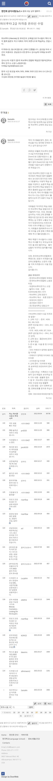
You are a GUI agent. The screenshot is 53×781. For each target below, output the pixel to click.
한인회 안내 (13, 735)
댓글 (49, 131)
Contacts (6, 743)
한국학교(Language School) (13, 739)
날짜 (38, 408)
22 (14, 712)
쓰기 (37, 703)
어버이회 (24, 735)
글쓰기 (32, 16)
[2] (10, 697)
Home (3, 735)
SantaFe (5, 28)
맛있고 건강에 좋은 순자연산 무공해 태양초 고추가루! (13, 623)
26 (32, 712)
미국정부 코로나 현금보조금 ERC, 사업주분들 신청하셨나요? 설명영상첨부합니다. (13, 586)
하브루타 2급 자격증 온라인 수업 (21, 24)
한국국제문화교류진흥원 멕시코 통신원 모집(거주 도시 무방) (13, 641)
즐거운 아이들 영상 (13, 474)
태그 (47, 703)
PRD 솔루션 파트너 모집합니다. (13, 432)
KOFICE (24, 635)
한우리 (23, 461)
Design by (9, 777)
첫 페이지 (6, 712)
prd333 (24, 430)
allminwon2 (25, 671)
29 (45, 712)
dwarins (24, 652)
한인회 (23, 414)
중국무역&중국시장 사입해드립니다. (13, 484)
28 (41, 712)
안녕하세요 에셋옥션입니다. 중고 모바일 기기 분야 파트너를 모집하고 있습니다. (13, 535)
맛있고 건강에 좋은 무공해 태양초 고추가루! (13, 503)
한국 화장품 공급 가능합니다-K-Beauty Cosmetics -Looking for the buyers (13, 606)
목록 (47, 104)
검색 (31, 707)
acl (22, 528)
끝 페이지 (28, 716)
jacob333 (24, 447)
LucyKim (24, 578)
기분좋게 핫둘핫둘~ (13, 493)
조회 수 (48, 408)
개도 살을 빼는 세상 (12, 424)
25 (27, 712)
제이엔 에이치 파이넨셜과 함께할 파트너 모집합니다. (13, 452)
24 (23, 712)
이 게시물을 (47, 98)
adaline (24, 600)
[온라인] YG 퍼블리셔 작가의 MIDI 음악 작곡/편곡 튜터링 (13, 568)
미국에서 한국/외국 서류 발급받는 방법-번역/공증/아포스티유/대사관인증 (13, 678)
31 (21, 716)
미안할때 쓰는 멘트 (13, 441)
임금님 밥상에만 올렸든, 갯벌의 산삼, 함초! (13, 517)
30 (50, 712)
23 (19, 712)
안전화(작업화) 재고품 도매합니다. (13, 463)
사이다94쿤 (25, 423)
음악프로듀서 (26, 547)
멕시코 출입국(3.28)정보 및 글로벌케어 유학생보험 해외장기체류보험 (13, 659)
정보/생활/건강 (34, 739)
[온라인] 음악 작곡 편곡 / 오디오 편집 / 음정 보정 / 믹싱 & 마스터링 (13, 553)
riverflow (24, 500)
